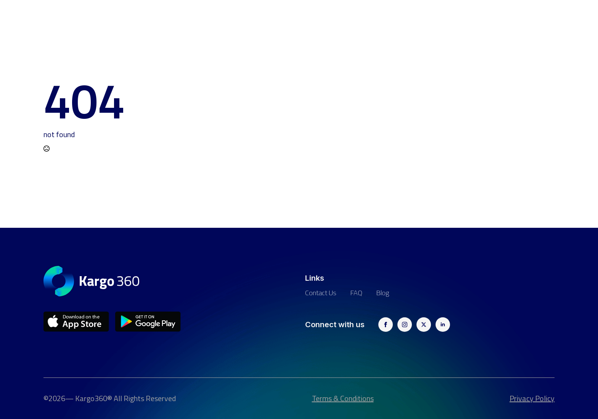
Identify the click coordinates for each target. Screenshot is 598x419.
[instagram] (404, 324)
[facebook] (385, 324)
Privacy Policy (532, 398)
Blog (382, 292)
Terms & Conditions (343, 398)
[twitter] (423, 324)
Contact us (320, 292)
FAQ (356, 292)
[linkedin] (443, 324)
